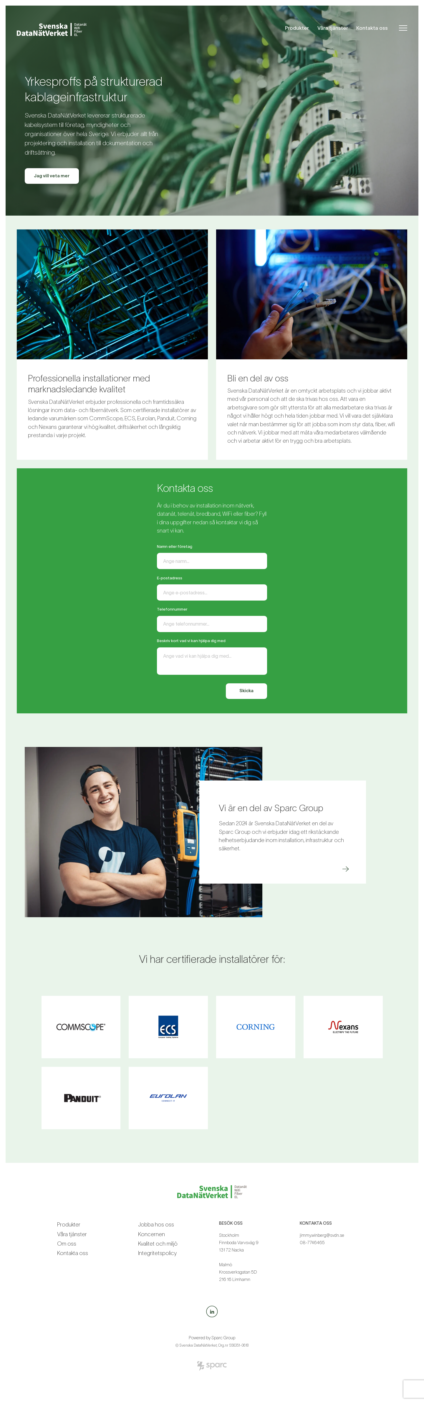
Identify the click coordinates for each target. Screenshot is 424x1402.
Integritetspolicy (157, 1255)
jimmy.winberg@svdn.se (322, 1236)
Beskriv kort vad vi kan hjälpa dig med (191, 641)
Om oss (66, 1245)
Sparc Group (223, 1339)
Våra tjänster (332, 28)
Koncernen (151, 1236)
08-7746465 (312, 1244)
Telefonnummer (172, 610)
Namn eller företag (174, 546)
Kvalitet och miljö (158, 1245)
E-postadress (169, 578)
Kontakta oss (372, 28)
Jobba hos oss (156, 1227)
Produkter (297, 28)
